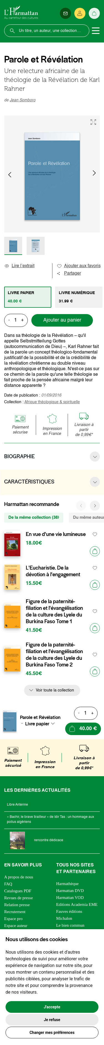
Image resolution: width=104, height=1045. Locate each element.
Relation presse (17, 905)
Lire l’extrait (19, 266)
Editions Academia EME (77, 904)
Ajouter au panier (62, 320)
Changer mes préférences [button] (51, 1032)
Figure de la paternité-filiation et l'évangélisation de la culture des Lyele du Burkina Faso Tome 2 (54, 654)
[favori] (95, 534)
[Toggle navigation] (96, 31)
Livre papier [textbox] (37, 724)
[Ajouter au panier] (95, 551)
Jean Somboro (22, 100)
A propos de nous (18, 877)
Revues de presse (18, 898)
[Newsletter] (65, 13)
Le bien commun (70, 925)
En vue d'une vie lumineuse (56, 534)
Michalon (64, 918)
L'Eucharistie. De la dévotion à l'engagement (53, 571)
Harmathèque (67, 883)
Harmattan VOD (70, 897)
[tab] (27, 297)
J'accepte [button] (52, 1007)
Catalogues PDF (17, 891)
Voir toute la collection (55, 690)
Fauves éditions (69, 911)
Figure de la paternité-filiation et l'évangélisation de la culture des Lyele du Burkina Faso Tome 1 (54, 611)
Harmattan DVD (70, 890)
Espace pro (13, 918)
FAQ (8, 884)
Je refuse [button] (52, 1020)
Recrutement (15, 911)
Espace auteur (15, 925)
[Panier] (94, 13)
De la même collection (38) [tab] (33, 517)
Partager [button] (69, 273)
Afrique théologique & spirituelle (52, 402)
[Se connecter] (79, 13)
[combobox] (41, 723)
